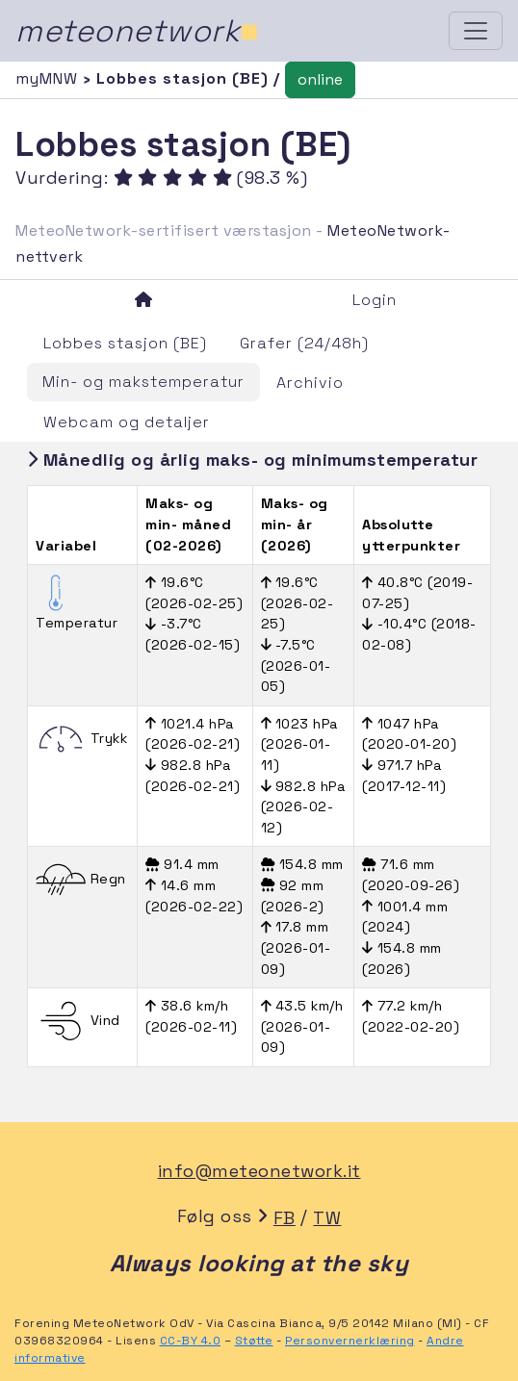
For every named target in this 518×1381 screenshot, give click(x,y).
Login (374, 300)
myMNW (49, 78)
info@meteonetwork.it (259, 1171)
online (320, 79)
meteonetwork (137, 31)
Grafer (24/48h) (304, 343)
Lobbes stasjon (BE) (125, 343)
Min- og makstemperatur (143, 381)
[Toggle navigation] (476, 31)
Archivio (310, 382)
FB (284, 1218)
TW (327, 1218)
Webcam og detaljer (126, 422)
